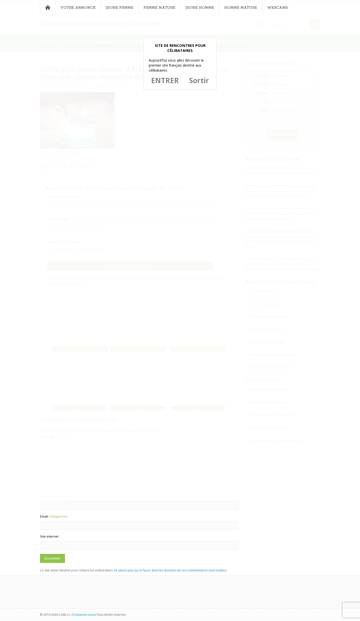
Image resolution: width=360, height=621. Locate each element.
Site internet (49, 536)
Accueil (47, 7)
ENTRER (165, 80)
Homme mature (240, 8)
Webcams (277, 8)
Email (54, 516)
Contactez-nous (83, 614)
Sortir (199, 80)
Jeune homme (200, 8)
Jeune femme (119, 8)
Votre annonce (78, 8)
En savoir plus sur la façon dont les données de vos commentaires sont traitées (170, 570)
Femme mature (159, 8)
